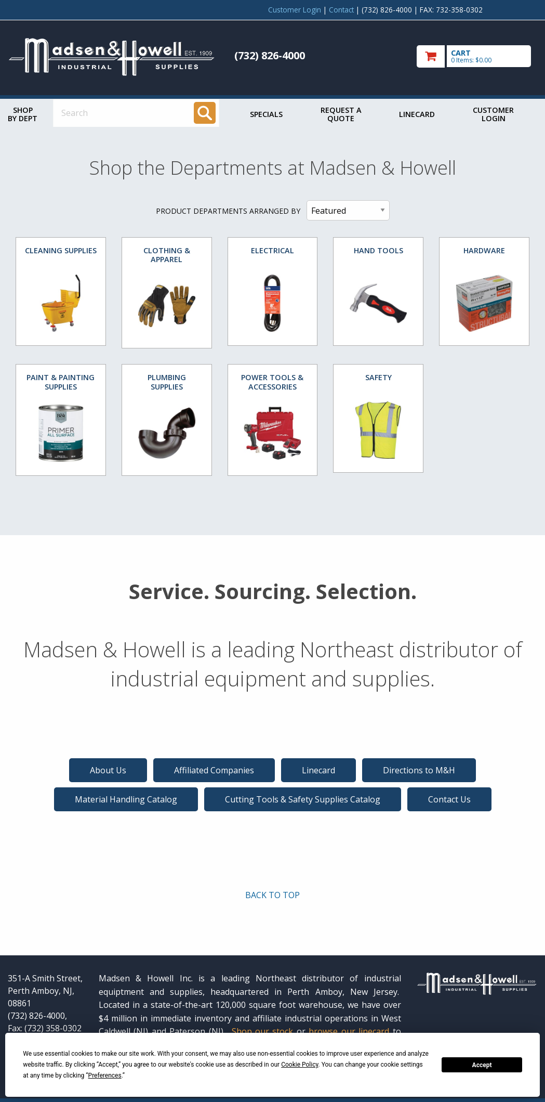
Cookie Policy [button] (299, 1064)
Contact (341, 10)
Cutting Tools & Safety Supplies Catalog (302, 799)
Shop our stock (263, 1031)
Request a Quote (341, 114)
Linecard (417, 114)
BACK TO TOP (272, 895)
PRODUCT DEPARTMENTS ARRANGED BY (228, 211)
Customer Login (294, 10)
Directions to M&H (419, 770)
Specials (266, 114)
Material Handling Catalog (126, 799)
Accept (482, 1065)
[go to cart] (477, 56)
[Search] (205, 113)
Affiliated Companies (214, 770)
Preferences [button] (105, 1075)
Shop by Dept (22, 114)
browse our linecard (349, 1031)
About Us (108, 770)
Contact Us (449, 799)
